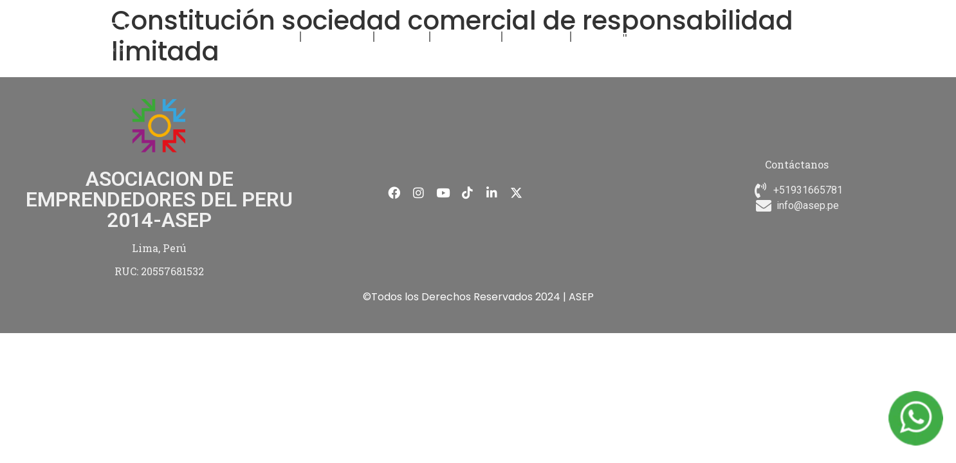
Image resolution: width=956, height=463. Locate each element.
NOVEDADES (466, 36)
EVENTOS (402, 36)
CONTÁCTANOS (616, 36)
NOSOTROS (266, 36)
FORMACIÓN (337, 36)
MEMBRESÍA (536, 36)
